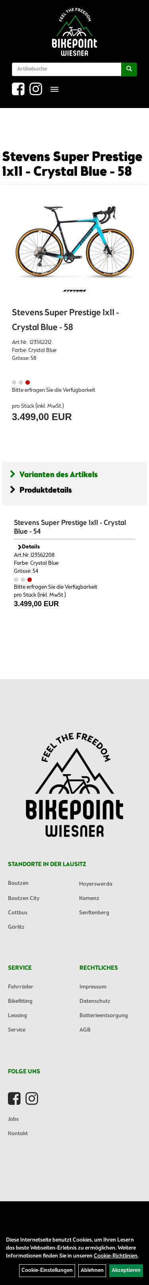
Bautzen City (23, 898)
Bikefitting (20, 1001)
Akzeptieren (126, 1270)
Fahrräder (20, 987)
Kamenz (89, 898)
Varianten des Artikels (54, 475)
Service (16, 1030)
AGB (85, 1030)
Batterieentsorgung (103, 1016)
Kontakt (18, 1134)
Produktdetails (41, 490)
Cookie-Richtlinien (115, 1256)
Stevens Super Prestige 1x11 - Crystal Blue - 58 (72, 164)
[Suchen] (129, 70)
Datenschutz (94, 1001)
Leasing (17, 1016)
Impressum (92, 987)
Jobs (13, 1119)
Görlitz (16, 927)
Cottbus (17, 913)
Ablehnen (92, 1270)
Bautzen (18, 883)
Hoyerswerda (95, 884)
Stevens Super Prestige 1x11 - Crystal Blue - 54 (70, 527)
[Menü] (54, 89)
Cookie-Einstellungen (47, 1270)
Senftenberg (94, 913)
